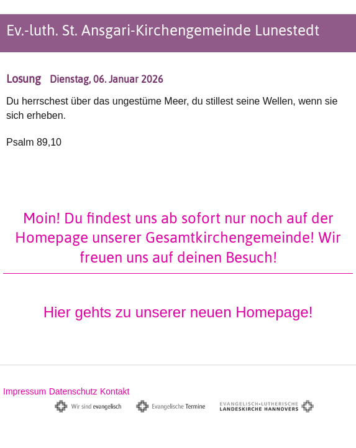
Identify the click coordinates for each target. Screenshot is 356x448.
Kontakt (114, 391)
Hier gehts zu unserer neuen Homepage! (178, 312)
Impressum (24, 391)
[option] (178, 95)
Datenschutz (73, 391)
